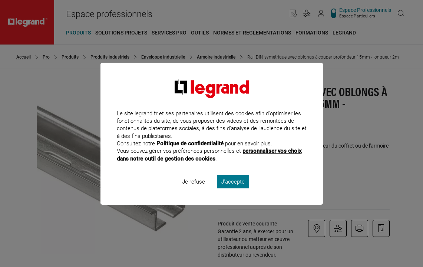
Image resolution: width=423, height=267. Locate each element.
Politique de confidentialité (190, 153)
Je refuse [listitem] (193, 191)
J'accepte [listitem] (233, 191)
